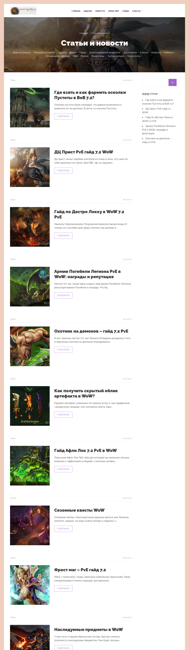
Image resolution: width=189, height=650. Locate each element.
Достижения (130, 52)
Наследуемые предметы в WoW (88, 629)
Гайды (83, 52)
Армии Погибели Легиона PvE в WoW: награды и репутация (158, 130)
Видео (73, 52)
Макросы (156, 52)
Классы (144, 52)
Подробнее (63, 116)
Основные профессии (57, 56)
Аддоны (62, 52)
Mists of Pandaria (22, 52)
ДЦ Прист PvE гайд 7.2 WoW (83, 151)
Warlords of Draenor (44, 52)
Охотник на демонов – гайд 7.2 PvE (91, 331)
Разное (84, 56)
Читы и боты (133, 56)
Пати (75, 56)
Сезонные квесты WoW (79, 510)
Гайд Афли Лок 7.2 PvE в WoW (85, 450)
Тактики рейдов (116, 56)
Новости (168, 52)
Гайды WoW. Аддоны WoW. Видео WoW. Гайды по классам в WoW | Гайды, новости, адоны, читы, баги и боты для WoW (23, 11)
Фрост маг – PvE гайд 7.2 (80, 569)
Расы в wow (98, 56)
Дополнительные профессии (104, 52)
